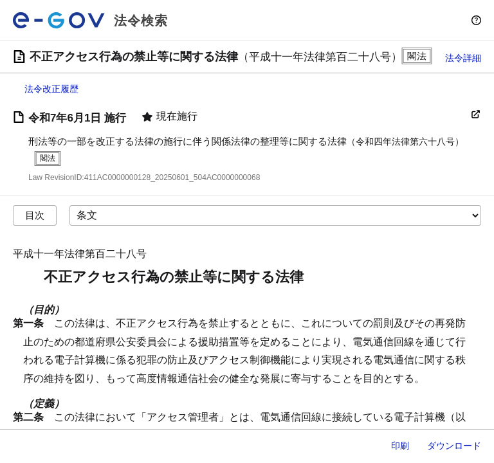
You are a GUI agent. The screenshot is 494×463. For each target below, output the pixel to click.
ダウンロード (454, 445)
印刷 (400, 445)
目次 (34, 215)
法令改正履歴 (51, 89)
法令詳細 (463, 58)
